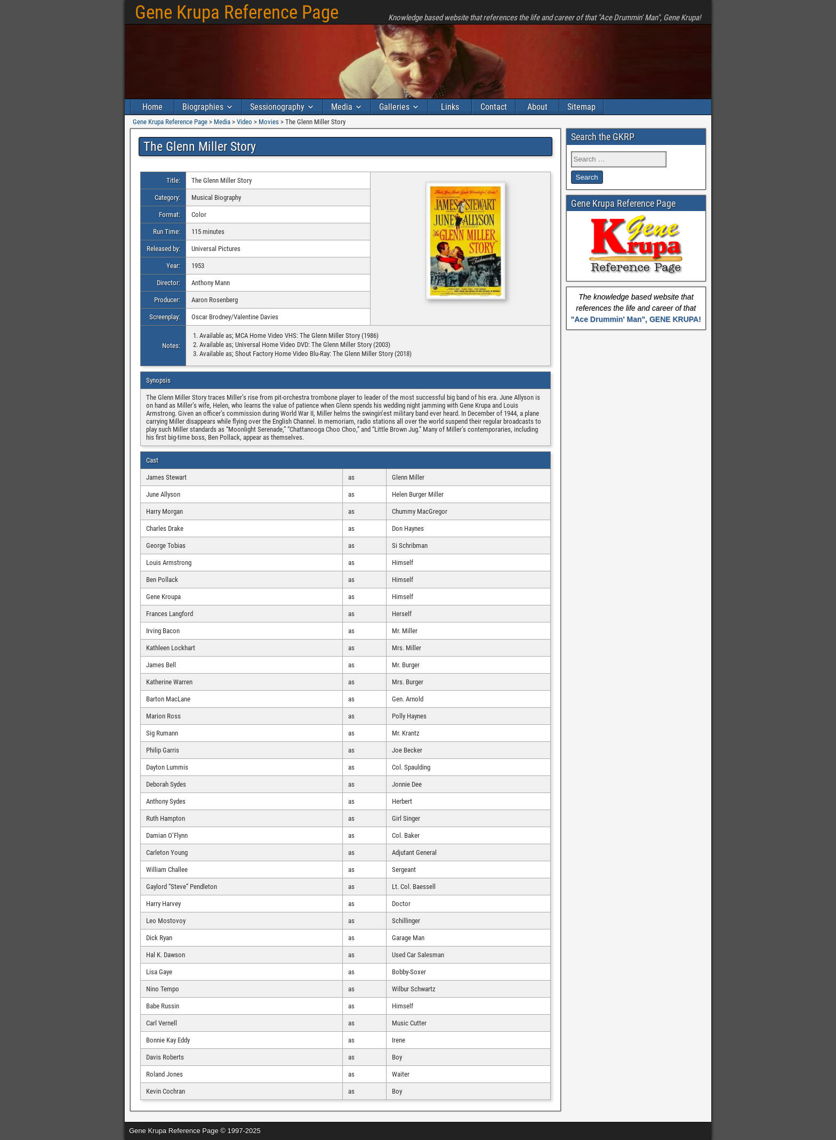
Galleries (394, 107)
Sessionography (277, 107)
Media (341, 107)
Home (152, 107)
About (537, 107)
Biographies (202, 107)
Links (450, 107)
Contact (493, 107)
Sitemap (581, 107)
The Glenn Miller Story (199, 146)
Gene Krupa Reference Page (237, 12)
